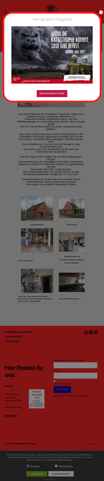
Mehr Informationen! (52, 93)
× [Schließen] (101, 12)
